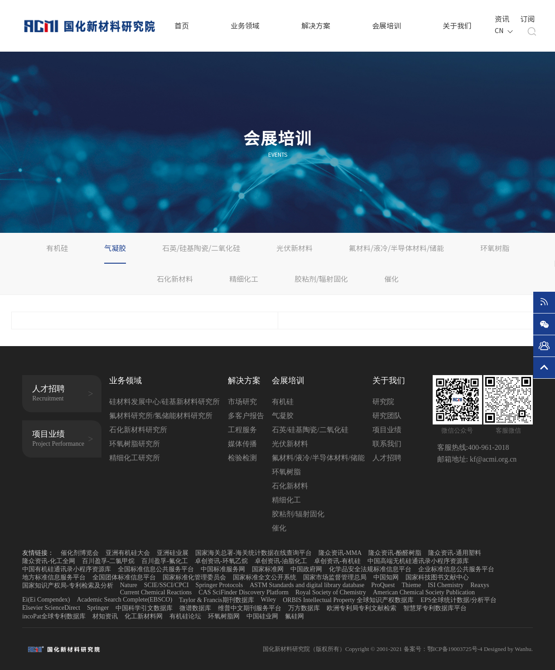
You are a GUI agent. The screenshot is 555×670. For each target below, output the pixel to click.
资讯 (501, 18)
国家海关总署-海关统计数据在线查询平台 (253, 552)
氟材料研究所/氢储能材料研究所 (160, 415)
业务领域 (245, 25)
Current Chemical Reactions (156, 592)
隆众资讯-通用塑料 (454, 552)
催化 (391, 279)
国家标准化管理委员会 (194, 577)
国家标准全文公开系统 (264, 577)
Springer (98, 607)
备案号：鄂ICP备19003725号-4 (444, 649)
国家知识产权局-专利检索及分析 (67, 585)
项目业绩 (386, 430)
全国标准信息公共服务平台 (156, 569)
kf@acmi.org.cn (492, 459)
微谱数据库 (195, 608)
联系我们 (386, 444)
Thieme (411, 585)
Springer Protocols (219, 585)
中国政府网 (306, 569)
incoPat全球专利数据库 (54, 616)
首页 (181, 25)
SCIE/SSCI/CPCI (166, 585)
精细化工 (243, 279)
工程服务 (242, 430)
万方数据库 (304, 608)
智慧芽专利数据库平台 (435, 608)
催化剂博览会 (80, 552)
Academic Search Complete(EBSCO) (124, 599)
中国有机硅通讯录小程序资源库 (66, 569)
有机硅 (57, 248)
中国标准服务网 (223, 569)
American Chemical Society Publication (424, 592)
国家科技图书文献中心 (437, 577)
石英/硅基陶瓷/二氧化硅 (201, 248)
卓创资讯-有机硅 (337, 561)
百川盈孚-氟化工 (164, 561)
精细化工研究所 (134, 458)
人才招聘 (386, 458)
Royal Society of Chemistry (330, 592)
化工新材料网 (144, 616)
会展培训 (386, 25)
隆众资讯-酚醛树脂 (394, 552)
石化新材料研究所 (138, 430)
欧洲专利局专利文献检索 (361, 608)
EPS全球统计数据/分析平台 (458, 600)
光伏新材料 (294, 248)
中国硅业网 (262, 616)
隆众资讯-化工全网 (48, 561)
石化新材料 (175, 279)
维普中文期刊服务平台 (249, 608)
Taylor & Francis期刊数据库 (216, 600)
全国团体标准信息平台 (124, 577)
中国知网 (386, 577)
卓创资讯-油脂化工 (281, 561)
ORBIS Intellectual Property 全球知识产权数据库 (348, 600)
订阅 (526, 18)
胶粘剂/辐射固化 (321, 279)
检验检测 (242, 458)
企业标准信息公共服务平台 (456, 569)
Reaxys (479, 585)
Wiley (268, 599)
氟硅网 (294, 616)
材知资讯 (105, 616)
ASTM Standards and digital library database (307, 585)
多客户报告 (246, 415)
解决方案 (315, 25)
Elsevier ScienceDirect (51, 607)
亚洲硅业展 (172, 552)
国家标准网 (268, 569)
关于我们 (457, 25)
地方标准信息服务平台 (54, 577)
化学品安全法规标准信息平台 (370, 569)
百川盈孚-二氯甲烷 (108, 561)
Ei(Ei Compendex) (46, 599)
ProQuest (383, 585)
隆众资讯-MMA (340, 552)
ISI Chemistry (445, 585)
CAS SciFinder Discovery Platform (243, 592)
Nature (128, 585)
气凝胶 (115, 248)
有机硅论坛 (185, 616)
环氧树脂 (494, 248)
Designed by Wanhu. (508, 649)
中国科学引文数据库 (144, 608)
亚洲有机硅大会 (128, 552)
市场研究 (242, 401)
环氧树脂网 (224, 616)
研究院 (383, 401)
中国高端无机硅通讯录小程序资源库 (418, 561)
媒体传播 (242, 444)
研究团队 (386, 415)
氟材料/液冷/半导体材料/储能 (396, 248)
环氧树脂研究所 (134, 444)
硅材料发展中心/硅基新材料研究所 (164, 401)
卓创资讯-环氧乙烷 (221, 561)
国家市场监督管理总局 (335, 577)
